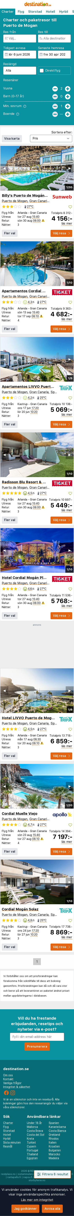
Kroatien (54, 1146)
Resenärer (10, 80)
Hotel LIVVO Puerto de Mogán (29, 718)
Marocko (54, 1154)
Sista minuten (12, 1142)
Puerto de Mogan (14, 201)
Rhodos (54, 1138)
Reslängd (9, 64)
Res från (9, 32)
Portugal (32, 1150)
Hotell (50, 11)
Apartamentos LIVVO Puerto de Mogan (37, 387)
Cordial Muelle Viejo (19, 814)
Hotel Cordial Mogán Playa (26, 578)
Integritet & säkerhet (16, 1086)
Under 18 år (34, 1122)
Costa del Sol (35, 1134)
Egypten (32, 1158)
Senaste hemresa (51, 48)
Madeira (54, 1158)
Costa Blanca (57, 1130)
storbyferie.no (37, 1180)
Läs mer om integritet (37, 1200)
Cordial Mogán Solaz (20, 909)
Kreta (30, 1138)
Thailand (32, 1154)
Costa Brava (35, 1130)
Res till (43, 32)
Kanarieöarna (57, 1126)
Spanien (57, 392)
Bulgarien (55, 1150)
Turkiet (31, 1142)
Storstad (35, 11)
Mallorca (32, 1126)
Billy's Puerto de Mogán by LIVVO (32, 195)
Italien (52, 1142)
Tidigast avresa (14, 48)
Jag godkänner (25, 1209)
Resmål (7, 1146)
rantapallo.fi (14, 1177)
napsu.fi (27, 1177)
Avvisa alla (52, 1209)
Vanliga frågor (12, 1083)
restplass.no (8, 1174)
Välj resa (61, 233)
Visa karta (12, 138)
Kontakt (8, 1079)
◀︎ (4, 168)
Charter (8, 11)
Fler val (9, 233)
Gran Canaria (39, 201)
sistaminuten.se (27, 1174)
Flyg (21, 11)
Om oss (8, 1075)
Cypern (31, 1146)
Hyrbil (63, 11)
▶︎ (69, 168)
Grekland (54, 1134)
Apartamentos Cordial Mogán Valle (33, 291)
